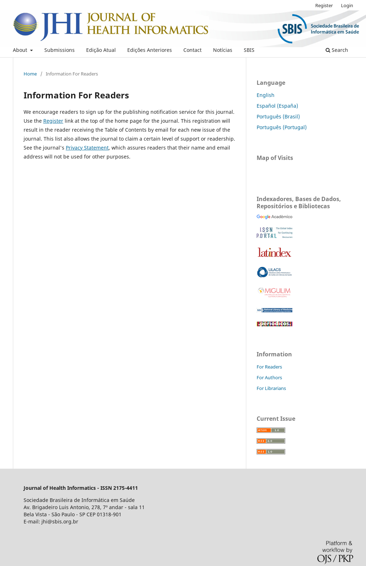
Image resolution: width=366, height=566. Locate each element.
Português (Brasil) (278, 116)
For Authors (269, 377)
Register (324, 5)
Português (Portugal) (282, 127)
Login (347, 5)
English (265, 95)
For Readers (269, 366)
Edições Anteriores (149, 50)
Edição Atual (101, 50)
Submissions (59, 50)
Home (30, 73)
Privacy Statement (87, 147)
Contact (192, 50)
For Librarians (271, 388)
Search (337, 50)
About (21, 50)
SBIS (249, 50)
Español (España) (277, 105)
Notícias (222, 50)
